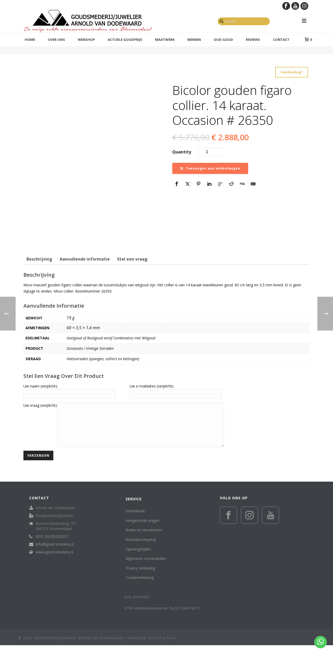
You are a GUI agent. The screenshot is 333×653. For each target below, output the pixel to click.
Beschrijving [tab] (39, 259)
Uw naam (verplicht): (40, 386)
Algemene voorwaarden (146, 566)
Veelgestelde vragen (142, 528)
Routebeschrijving (141, 547)
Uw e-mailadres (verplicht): (152, 386)
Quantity (181, 152)
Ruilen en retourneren (144, 537)
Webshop (86, 39)
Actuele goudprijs (125, 39)
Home (30, 39)
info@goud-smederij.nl (55, 552)
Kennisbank (135, 518)
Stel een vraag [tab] (132, 259)
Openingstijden (138, 556)
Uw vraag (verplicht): (40, 405)
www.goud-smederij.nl (54, 560)
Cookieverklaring (139, 585)
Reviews (253, 39)
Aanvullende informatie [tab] (85, 259)
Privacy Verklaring (140, 575)
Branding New (161, 645)
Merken (194, 39)
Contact (281, 39)
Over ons (56, 39)
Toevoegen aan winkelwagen (210, 168)
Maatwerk (165, 39)
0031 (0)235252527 (52, 544)
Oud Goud (223, 39)
